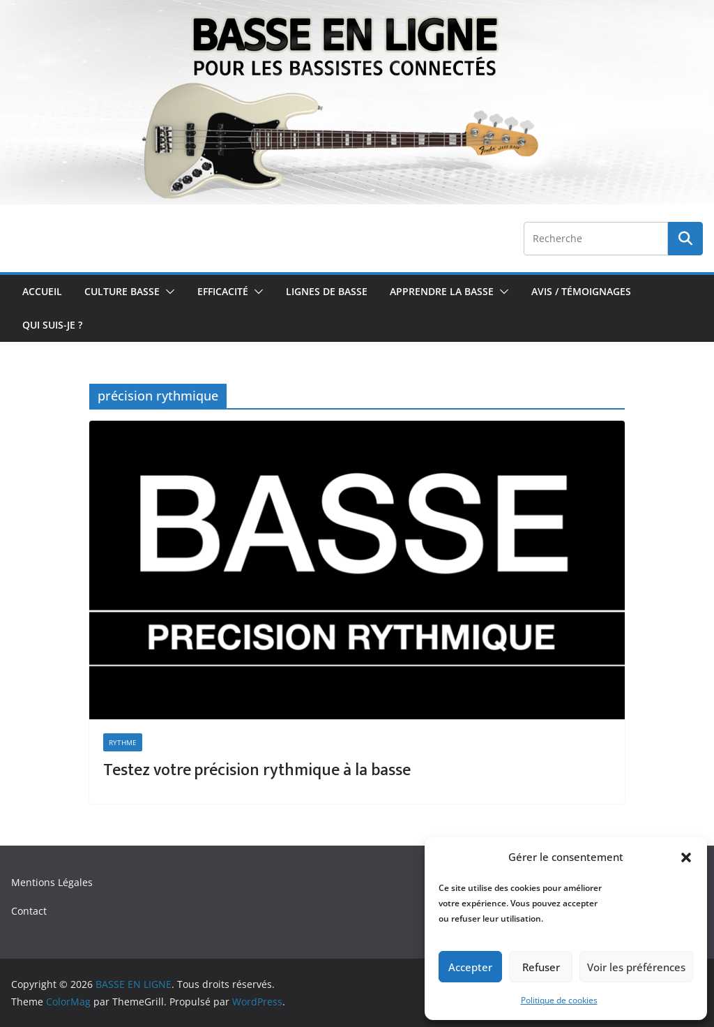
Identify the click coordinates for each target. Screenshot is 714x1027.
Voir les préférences (636, 967)
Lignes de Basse (326, 291)
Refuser (541, 967)
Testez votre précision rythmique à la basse (257, 770)
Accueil (42, 291)
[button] (686, 857)
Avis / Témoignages (581, 291)
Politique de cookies (559, 1000)
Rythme (123, 742)
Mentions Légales (52, 882)
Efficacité (222, 291)
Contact (29, 910)
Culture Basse (122, 291)
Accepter (470, 967)
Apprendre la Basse (442, 291)
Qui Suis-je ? (52, 324)
